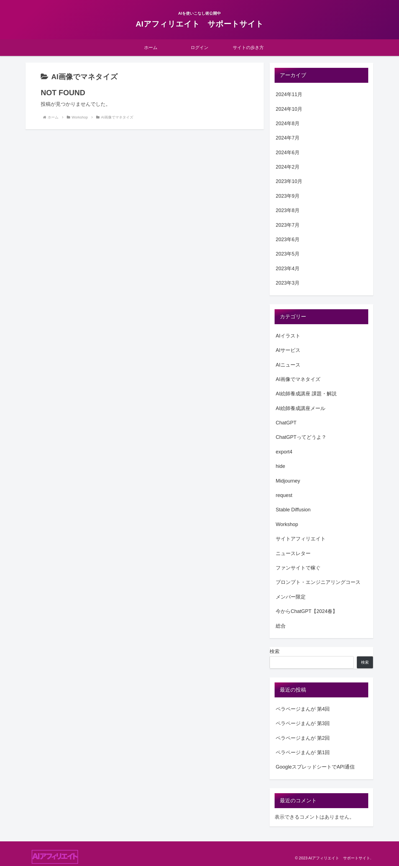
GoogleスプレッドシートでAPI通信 (315, 767)
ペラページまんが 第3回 (303, 723)
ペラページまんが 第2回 (303, 738)
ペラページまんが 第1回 (303, 752)
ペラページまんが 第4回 (303, 709)
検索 (275, 651)
